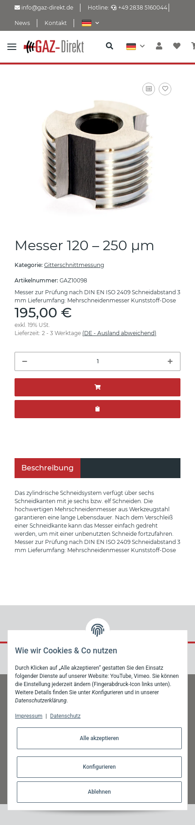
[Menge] (97, 361)
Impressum (28, 716)
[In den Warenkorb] (97, 387)
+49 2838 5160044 (139, 7)
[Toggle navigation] (11, 46)
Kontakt (56, 23)
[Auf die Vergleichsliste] (148, 89)
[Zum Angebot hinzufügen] (97, 409)
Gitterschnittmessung (74, 265)
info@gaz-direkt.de (44, 7)
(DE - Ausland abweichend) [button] (119, 333)
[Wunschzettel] (177, 46)
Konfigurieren (99, 767)
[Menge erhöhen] (170, 361)
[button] (90, 22)
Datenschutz (65, 716)
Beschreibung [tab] (47, 468)
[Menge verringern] (25, 361)
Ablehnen (99, 792)
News (22, 23)
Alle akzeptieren (99, 738)
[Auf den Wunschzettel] (165, 89)
